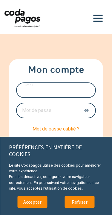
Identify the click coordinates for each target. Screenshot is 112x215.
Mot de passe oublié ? (56, 129)
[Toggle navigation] (99, 17)
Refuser (80, 202)
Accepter (32, 202)
